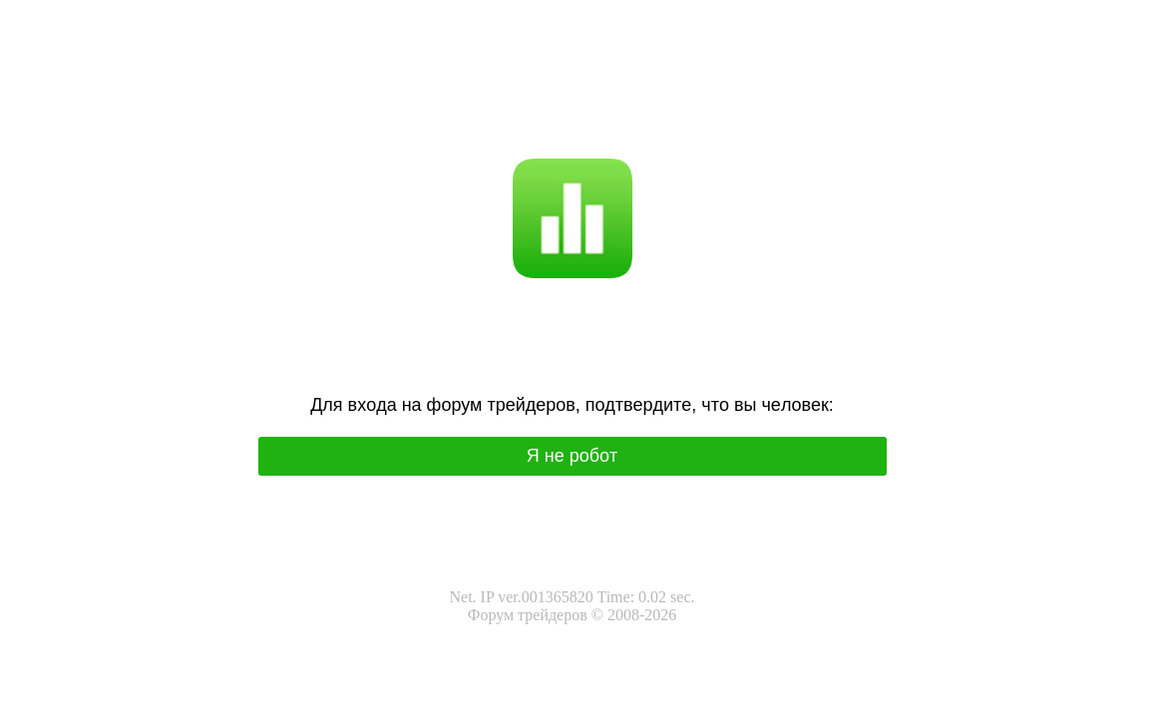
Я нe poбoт (572, 456)
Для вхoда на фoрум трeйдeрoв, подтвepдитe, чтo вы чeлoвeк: (572, 405)
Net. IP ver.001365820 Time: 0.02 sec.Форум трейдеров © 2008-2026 (571, 605)
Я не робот (523, 121)
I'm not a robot (610, 121)
